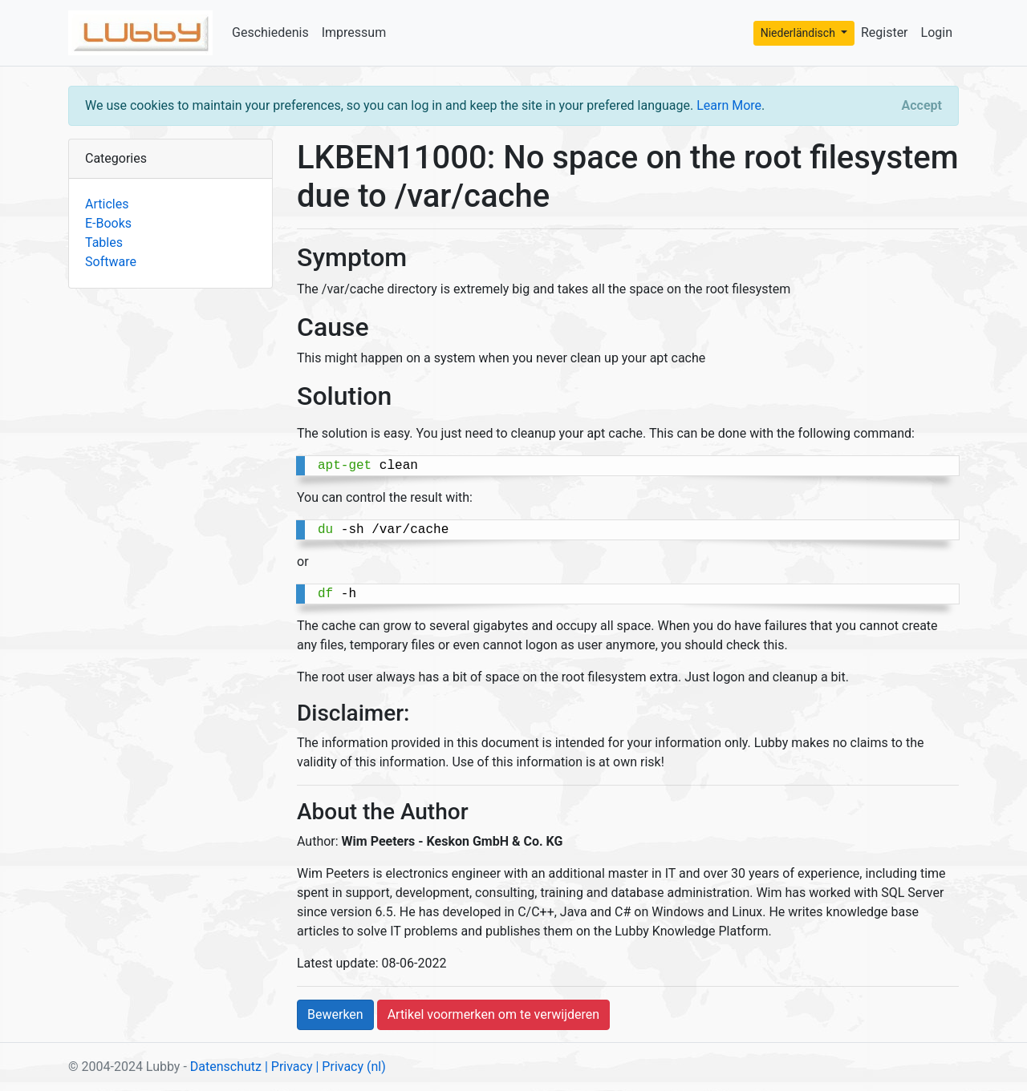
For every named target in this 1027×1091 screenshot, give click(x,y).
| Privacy (289, 1066)
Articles (106, 204)
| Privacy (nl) (350, 1066)
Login (936, 32)
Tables (104, 242)
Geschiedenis (270, 32)
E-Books (108, 223)
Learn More (728, 105)
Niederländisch (799, 32)
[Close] (922, 106)
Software (110, 261)
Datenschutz (226, 1066)
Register (884, 32)
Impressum (354, 32)
